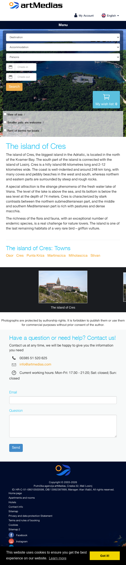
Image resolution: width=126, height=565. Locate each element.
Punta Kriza (35, 255)
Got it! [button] (104, 555)
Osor (9, 255)
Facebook (18, 535)
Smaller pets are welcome (24, 123)
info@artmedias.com (35, 364)
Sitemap (13, 511)
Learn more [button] (58, 558)
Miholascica (78, 255)
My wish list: (106, 99)
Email (13, 392)
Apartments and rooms (22, 498)
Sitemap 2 (14, 529)
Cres (20, 255)
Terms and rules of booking (24, 520)
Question (16, 410)
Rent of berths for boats (23, 131)
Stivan (95, 255)
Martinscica (56, 255)
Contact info (16, 507)
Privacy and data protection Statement (30, 516)
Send (16, 447)
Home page (15, 493)
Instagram (18, 541)
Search (14, 86)
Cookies (13, 525)
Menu (63, 25)
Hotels (12, 502)
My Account (86, 16)
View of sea (14, 115)
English (110, 16)
